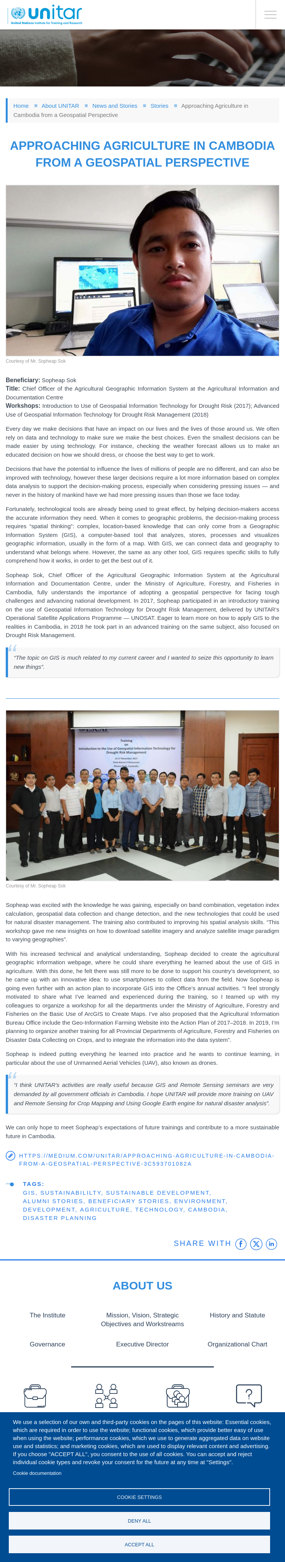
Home (21, 105)
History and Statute (237, 1315)
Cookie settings (139, 1495)
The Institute (47, 1315)
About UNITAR (60, 105)
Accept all (139, 1544)
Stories (160, 105)
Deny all (139, 1520)
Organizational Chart (237, 1343)
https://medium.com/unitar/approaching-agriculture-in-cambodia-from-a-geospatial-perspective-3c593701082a (147, 1160)
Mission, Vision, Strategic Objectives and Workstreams (142, 1319)
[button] (142, 270)
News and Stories (114, 105)
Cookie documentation (37, 1471)
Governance (47, 1343)
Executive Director (142, 1343)
